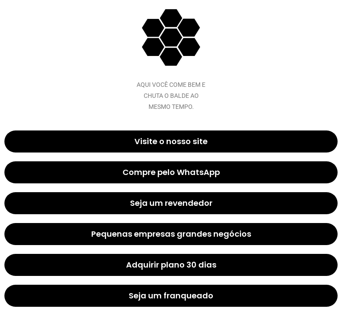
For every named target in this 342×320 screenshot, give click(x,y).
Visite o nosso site (171, 141)
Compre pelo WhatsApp (171, 172)
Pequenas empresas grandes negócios (171, 233)
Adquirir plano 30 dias (171, 264)
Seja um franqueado (171, 295)
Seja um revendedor (171, 202)
